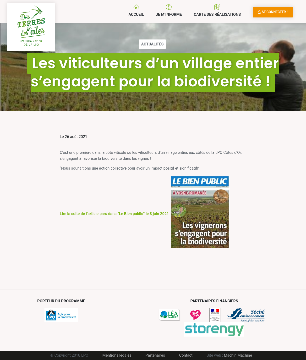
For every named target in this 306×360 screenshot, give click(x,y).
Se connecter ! (273, 12)
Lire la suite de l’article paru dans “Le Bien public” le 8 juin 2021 (145, 213)
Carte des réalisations (217, 14)
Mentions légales (116, 355)
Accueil (136, 14)
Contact (185, 355)
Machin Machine (238, 355)
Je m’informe (169, 14)
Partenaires (155, 355)
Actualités (152, 44)
